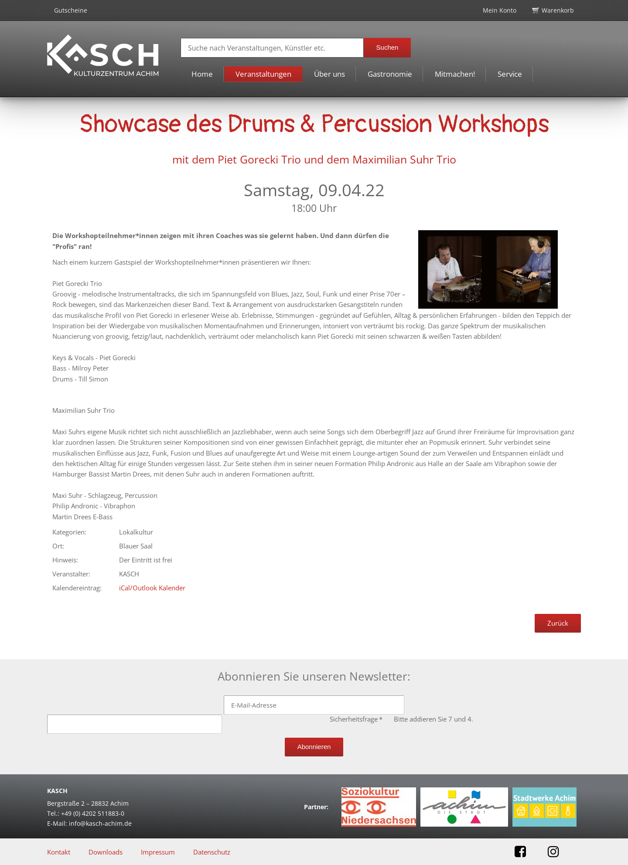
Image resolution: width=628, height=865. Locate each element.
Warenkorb (558, 10)
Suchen (387, 47)
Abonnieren (314, 746)
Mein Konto (499, 10)
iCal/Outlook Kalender (152, 587)
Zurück (557, 623)
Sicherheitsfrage (357, 719)
